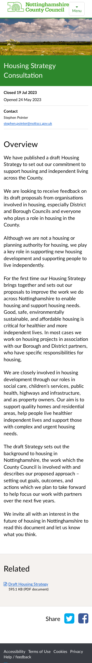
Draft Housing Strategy (26, 584)
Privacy (76, 651)
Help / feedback (17, 656)
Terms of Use (39, 651)
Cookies (60, 651)
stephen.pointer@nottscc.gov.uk (28, 123)
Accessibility (14, 651)
